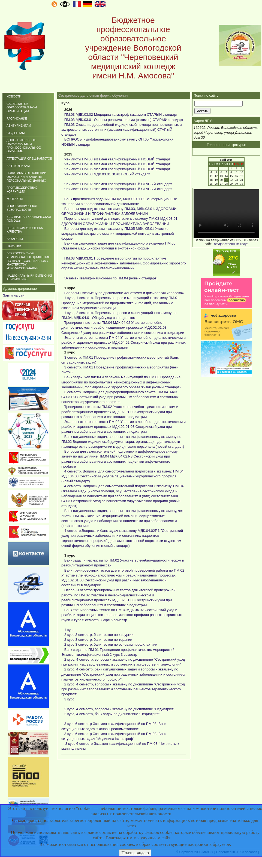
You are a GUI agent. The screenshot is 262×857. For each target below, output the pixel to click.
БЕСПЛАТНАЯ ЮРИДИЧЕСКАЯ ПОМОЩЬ (29, 218)
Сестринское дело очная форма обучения (93, 95)
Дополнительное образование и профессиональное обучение (24, 145)
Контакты (15, 198)
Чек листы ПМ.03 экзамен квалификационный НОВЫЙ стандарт (117, 159)
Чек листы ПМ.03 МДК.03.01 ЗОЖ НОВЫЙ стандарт (107, 174)
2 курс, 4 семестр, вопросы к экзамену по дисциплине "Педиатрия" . (120, 709)
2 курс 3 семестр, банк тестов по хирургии (99, 635)
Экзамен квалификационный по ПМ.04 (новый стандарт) (111, 278)
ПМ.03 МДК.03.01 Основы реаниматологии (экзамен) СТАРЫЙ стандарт (123, 120)
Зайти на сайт (14, 295)
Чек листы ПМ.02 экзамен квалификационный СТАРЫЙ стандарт (118, 184)
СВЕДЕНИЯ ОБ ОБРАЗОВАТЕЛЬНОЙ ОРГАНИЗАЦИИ (22, 107)
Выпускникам (18, 165)
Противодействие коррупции (22, 189)
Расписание (17, 118)
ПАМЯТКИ (14, 246)
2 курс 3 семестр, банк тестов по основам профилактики (110, 644)
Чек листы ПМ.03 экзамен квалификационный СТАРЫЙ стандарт (118, 189)
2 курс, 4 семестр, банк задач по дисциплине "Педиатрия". (112, 714)
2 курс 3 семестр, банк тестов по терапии (98, 640)
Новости (14, 96)
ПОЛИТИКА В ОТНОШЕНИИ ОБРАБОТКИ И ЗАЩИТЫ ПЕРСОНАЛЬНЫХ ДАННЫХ (26, 176)
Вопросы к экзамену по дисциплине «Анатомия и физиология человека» (124, 293)
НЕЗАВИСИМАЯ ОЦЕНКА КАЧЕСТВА (25, 229)
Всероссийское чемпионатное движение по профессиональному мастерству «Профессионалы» (28, 261)
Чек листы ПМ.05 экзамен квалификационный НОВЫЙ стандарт (117, 169)
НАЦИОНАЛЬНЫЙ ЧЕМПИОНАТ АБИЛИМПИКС (29, 277)
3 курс (69, 699)
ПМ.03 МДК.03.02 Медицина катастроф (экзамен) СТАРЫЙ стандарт (120, 114)
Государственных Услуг (230, 244)
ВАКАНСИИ (15, 238)
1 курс (69, 630)
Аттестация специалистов (29, 158)
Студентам (16, 133)
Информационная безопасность (22, 207)
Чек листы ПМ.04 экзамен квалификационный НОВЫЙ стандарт (117, 164)
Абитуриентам (19, 125)
